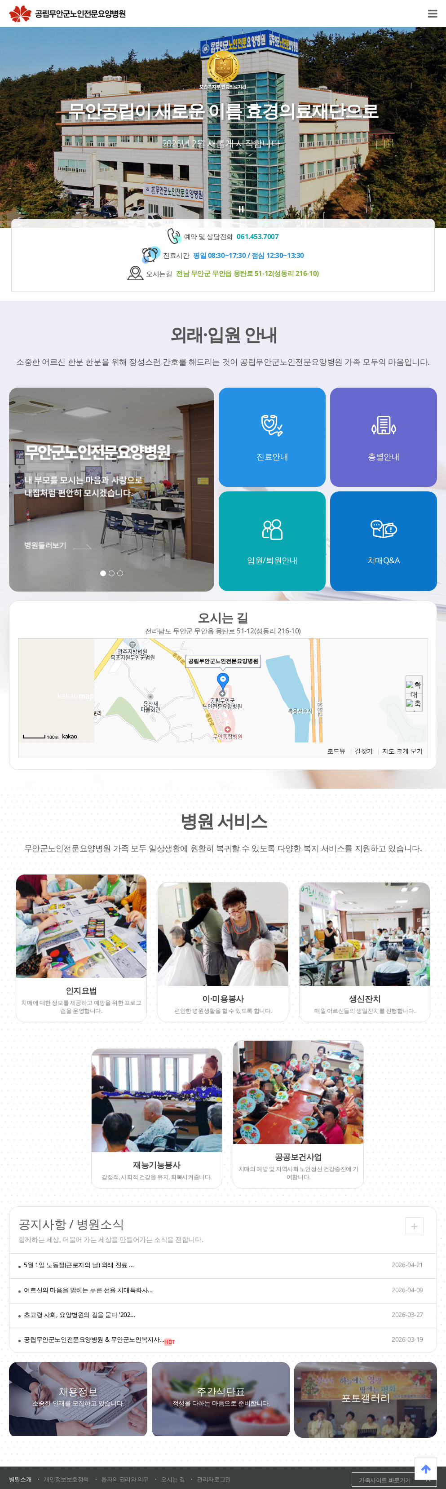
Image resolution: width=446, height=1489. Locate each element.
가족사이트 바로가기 (385, 1480)
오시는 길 (173, 1479)
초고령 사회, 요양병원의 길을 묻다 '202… (79, 1314)
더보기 (415, 1226)
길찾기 (364, 751)
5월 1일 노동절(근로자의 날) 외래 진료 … (79, 1264)
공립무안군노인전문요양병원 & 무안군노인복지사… (94, 1339)
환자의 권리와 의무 (125, 1479)
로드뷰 (336, 751)
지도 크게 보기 (402, 751)
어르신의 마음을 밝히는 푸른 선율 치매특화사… (88, 1290)
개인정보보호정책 (66, 1479)
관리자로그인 (213, 1479)
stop (241, 209)
